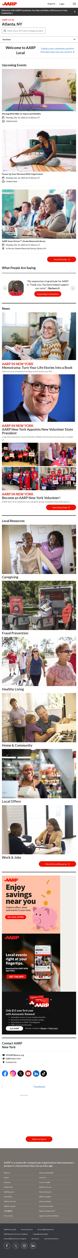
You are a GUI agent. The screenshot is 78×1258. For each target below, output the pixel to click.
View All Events (62, 259)
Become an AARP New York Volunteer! (31, 498)
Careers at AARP (44, 1182)
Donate (6, 1177)
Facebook (39, 1086)
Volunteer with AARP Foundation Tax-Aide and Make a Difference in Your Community (34, 12)
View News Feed (61, 507)
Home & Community (17, 745)
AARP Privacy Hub (10, 1229)
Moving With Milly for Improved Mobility (21, 113)
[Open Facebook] (5, 1074)
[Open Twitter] (21, 1074)
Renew (43, 1028)
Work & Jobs (11, 857)
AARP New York (13, 1058)
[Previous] (5, 288)
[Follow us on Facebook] (7, 1246)
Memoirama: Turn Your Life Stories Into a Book (37, 368)
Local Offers (11, 801)
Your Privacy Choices (51, 1239)
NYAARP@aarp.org (15, 1055)
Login (61, 4)
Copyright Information (40, 1234)
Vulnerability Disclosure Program (15, 1239)
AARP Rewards (9, 1192)
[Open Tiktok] (43, 1074)
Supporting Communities (48, 294)
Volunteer (7, 1182)
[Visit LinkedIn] (33, 1246)
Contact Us (11, 1062)
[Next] (73, 288)
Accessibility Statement (46, 1229)
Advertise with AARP (46, 1173)
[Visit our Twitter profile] (16, 1246)
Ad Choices (35, 1239)
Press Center (8, 1216)
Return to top (39, 1139)
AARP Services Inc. (45, 1187)
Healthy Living (13, 689)
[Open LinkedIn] (36, 1074)
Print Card (53, 1028)
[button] (74, 4)
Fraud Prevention (15, 633)
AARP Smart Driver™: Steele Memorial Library (24, 241)
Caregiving (10, 577)
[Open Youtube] (28, 1074)
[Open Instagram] (12, 1074)
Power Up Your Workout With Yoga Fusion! (22, 174)
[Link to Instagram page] (24, 1246)
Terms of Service (27, 1229)
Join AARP (14, 1028)
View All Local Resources (57, 864)
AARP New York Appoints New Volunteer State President (37, 431)
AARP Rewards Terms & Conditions (16, 1234)
